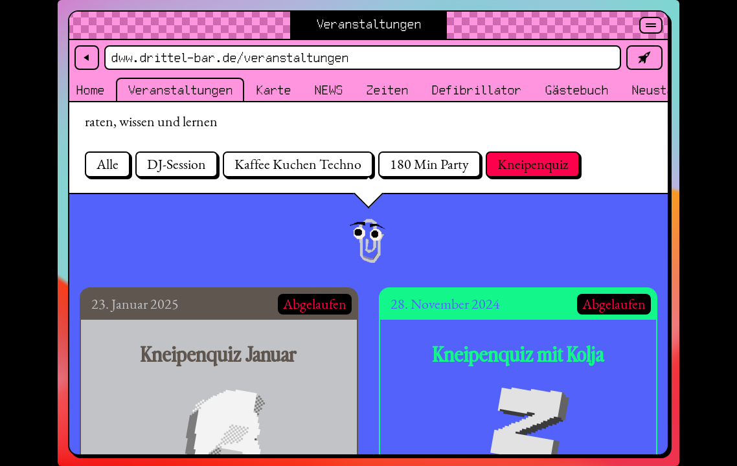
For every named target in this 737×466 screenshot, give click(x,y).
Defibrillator (476, 90)
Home (90, 90)
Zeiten (387, 90)
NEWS (328, 90)
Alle (107, 164)
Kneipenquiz (532, 164)
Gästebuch (576, 90)
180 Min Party (429, 164)
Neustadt (659, 90)
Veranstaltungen (180, 90)
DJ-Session (176, 164)
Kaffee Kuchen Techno (297, 164)
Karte (273, 90)
